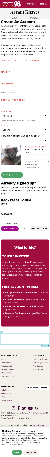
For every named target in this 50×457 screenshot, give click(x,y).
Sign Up (44, 4)
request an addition (28, 120)
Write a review (6, 373)
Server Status (6, 400)
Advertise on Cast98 (9, 376)
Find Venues (38, 369)
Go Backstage (10, 228)
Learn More (30, 452)
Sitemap (29, 418)
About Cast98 (6, 366)
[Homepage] (11, 4)
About (14, 18)
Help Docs (5, 390)
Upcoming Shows (40, 359)
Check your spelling (32, 167)
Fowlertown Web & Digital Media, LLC (33, 413)
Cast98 (13, 413)
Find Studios (38, 366)
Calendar (34, 18)
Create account (39, 228)
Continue (12, 175)
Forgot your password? (10, 223)
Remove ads (45, 346)
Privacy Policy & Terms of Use (12, 418)
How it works (6, 362)
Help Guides (6, 393)
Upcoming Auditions (41, 362)
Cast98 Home (6, 359)
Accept (17, 452)
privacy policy (17, 444)
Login (31, 4)
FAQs (3, 397)
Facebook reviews (8, 369)
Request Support (37, 387)
